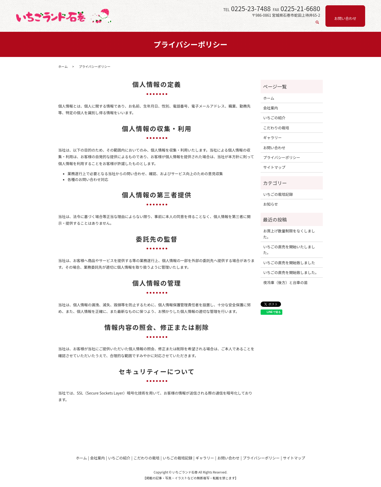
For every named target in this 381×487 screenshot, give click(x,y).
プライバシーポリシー (281, 157)
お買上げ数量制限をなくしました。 (289, 233)
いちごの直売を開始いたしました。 (289, 249)
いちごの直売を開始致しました (289, 262)
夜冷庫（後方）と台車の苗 (285, 282)
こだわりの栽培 (236, 24)
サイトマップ (274, 167)
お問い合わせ (274, 147)
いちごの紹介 (206, 24)
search (317, 25)
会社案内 (181, 24)
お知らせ (270, 204)
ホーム (163, 24)
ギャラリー (299, 24)
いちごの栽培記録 (269, 24)
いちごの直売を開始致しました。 (291, 272)
